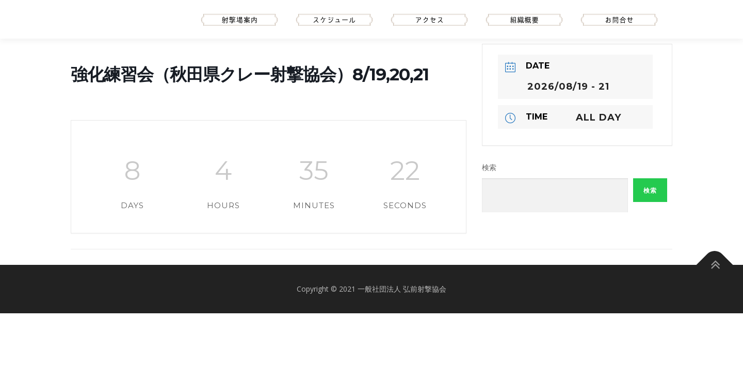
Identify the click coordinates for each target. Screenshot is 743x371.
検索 (489, 167)
